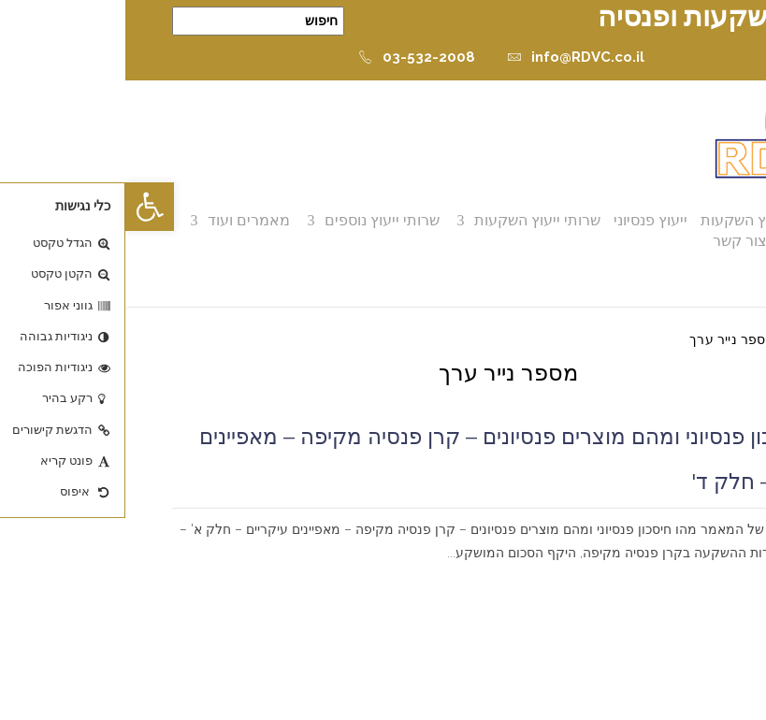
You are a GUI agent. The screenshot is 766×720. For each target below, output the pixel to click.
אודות (692, 220)
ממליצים (683, 241)
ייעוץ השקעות (618, 220)
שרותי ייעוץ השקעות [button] (412, 220)
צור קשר (614, 241)
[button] (24, 206)
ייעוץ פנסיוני (525, 220)
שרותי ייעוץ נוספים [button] (256, 220)
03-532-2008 (291, 57)
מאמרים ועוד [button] (123, 220)
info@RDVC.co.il (450, 57)
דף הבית (695, 339)
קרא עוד (693, 576)
